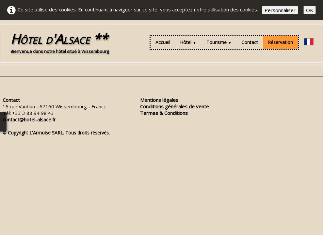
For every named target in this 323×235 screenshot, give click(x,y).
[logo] (60, 42)
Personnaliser (280, 10)
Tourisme (219, 42)
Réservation (280, 42)
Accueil (162, 42)
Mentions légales (159, 100)
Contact (249, 42)
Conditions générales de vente (174, 106)
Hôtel (188, 42)
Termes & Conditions (164, 113)
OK (309, 10)
